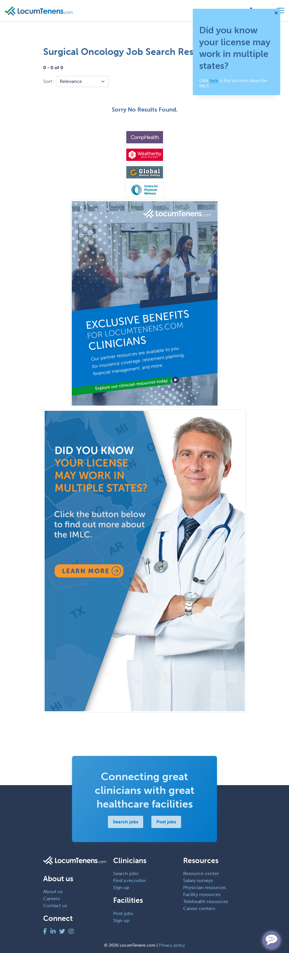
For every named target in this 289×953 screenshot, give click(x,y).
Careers (51, 898)
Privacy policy (172, 945)
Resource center (201, 873)
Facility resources (201, 894)
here (213, 80)
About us (53, 891)
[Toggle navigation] (280, 11)
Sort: (48, 81)
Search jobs (125, 822)
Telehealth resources (205, 901)
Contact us (55, 905)
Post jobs (166, 822)
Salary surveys (198, 880)
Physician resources (204, 887)
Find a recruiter (129, 880)
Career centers (199, 908)
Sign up (121, 887)
